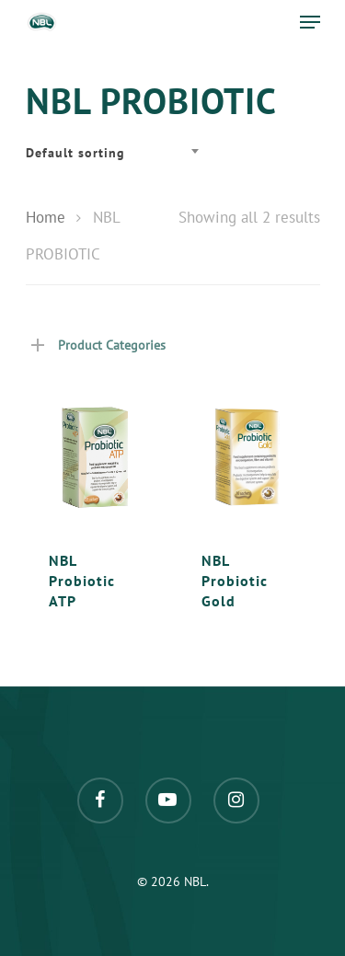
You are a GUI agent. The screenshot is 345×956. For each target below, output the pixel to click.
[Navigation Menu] (310, 22)
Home (45, 217)
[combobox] (118, 152)
